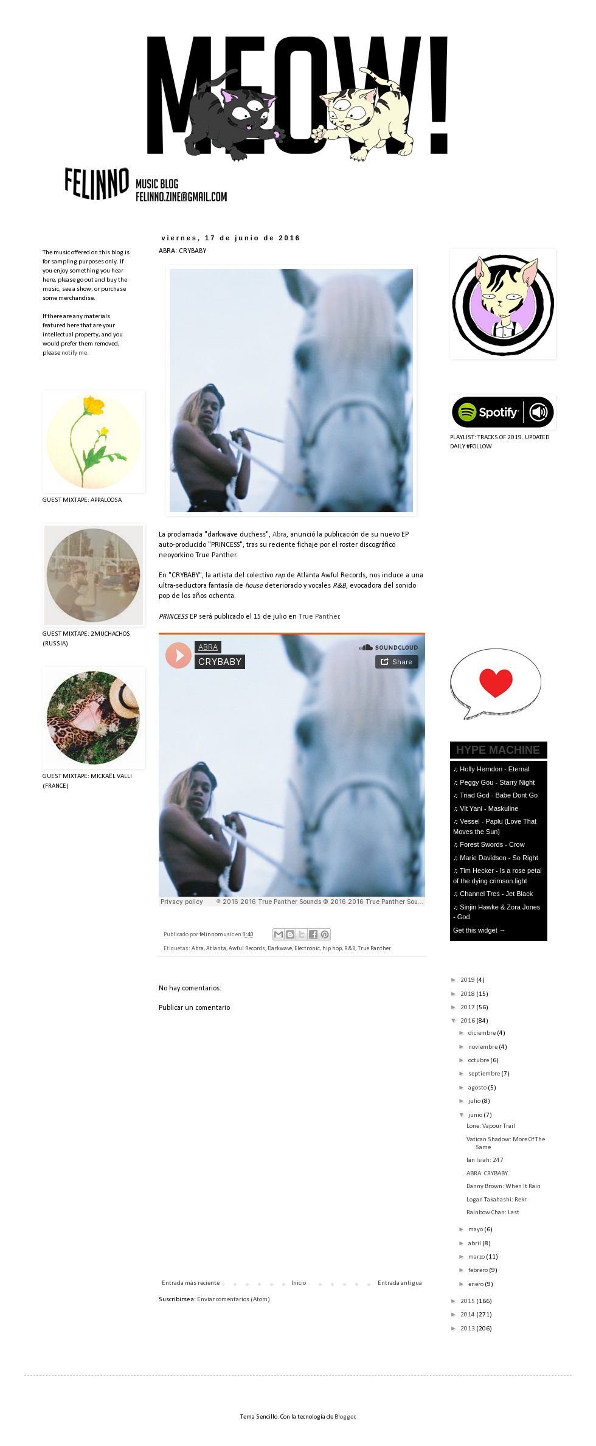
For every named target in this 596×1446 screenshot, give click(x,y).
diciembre (482, 1033)
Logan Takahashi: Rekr (496, 1200)
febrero (478, 1270)
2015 (468, 1301)
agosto (478, 1088)
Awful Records (247, 948)
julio (475, 1101)
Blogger (344, 1417)
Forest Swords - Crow (492, 844)
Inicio (298, 1283)
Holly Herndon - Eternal (494, 769)
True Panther (319, 616)
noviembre (483, 1047)
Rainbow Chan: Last (492, 1212)
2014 (468, 1315)
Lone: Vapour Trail (490, 1126)
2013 (468, 1329)
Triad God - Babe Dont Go (499, 795)
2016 (468, 1021)
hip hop (332, 948)
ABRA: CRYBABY (487, 1173)
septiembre (484, 1074)
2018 (468, 994)
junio (475, 1115)
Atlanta (216, 948)
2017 (468, 1007)
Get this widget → (479, 930)
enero (476, 1284)
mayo (476, 1229)
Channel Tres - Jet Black (496, 893)
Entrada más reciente (191, 1283)
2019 (468, 980)
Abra (279, 534)
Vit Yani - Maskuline (489, 808)
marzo (477, 1257)
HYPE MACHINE (498, 750)
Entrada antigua (400, 1283)
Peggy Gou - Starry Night (497, 782)
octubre (479, 1060)
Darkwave (280, 948)
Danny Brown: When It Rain (503, 1186)
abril (475, 1243)
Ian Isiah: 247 (485, 1160)
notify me (74, 353)
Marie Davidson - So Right (499, 857)
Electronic (307, 948)
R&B (349, 948)
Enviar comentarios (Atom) (233, 1299)
